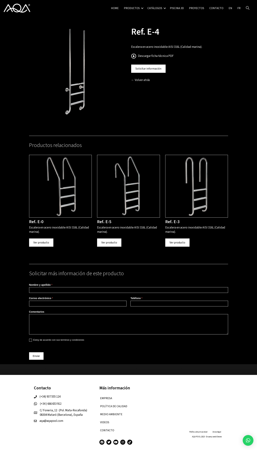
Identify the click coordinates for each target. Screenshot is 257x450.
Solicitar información (148, 69)
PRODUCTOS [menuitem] (132, 8)
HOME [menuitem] (115, 8)
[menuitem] (230, 8)
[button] (142, 8)
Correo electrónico (41, 298)
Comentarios (36, 311)
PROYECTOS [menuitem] (196, 8)
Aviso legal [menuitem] (217, 432)
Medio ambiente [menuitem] (111, 414)
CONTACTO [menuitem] (216, 8)
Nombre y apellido (40, 284)
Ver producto (41, 243)
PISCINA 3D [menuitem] (177, 8)
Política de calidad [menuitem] (113, 406)
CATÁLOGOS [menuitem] (154, 8)
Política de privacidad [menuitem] (198, 432)
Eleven (219, 436)
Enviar (36, 356)
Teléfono (136, 298)
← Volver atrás (140, 80)
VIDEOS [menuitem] (104, 422)
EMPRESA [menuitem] (106, 398)
